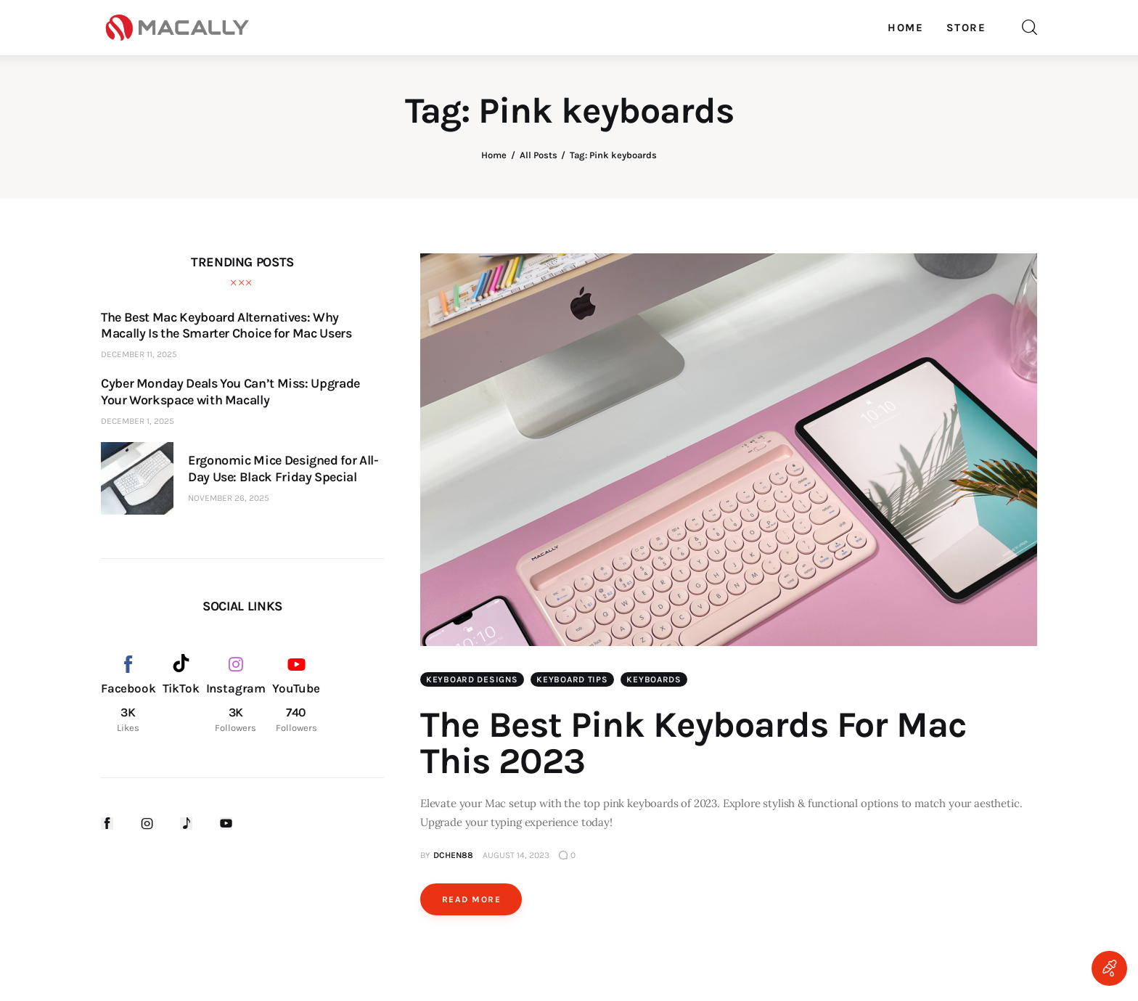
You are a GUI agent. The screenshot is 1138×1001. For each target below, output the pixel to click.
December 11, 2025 (139, 354)
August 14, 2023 (516, 855)
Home (494, 155)
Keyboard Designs (472, 679)
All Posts (538, 155)
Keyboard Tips (571, 679)
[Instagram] (236, 694)
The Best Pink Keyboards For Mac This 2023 (693, 743)
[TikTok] (181, 694)
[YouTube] (296, 694)
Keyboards (653, 679)
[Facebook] (128, 694)
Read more (471, 899)
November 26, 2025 (228, 498)
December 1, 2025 (137, 421)
